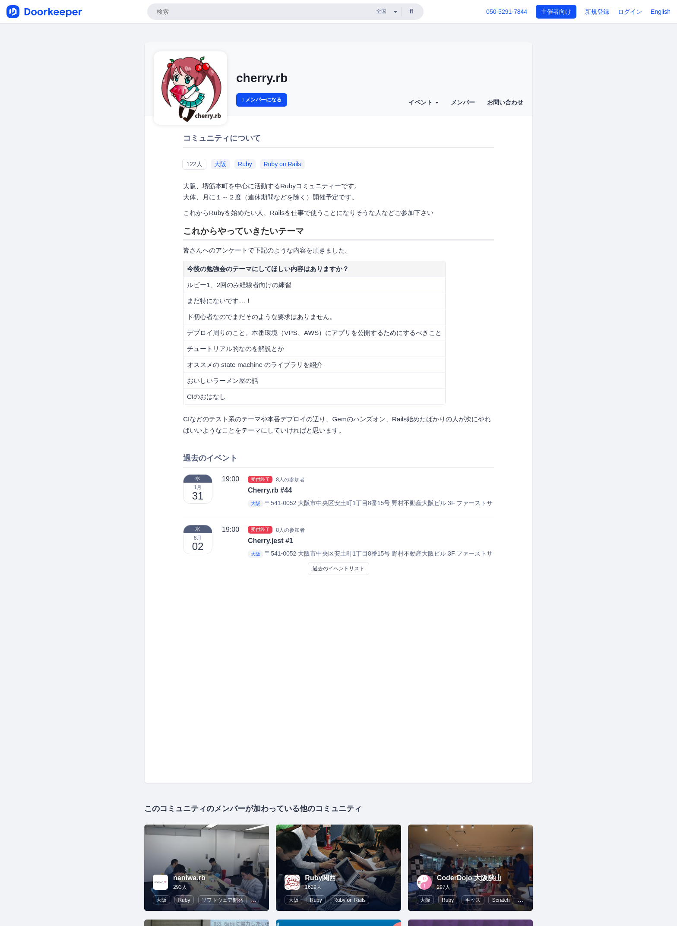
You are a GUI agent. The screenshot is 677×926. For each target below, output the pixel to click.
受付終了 (260, 479)
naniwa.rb (189, 878)
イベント (423, 102)
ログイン (630, 11)
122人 (194, 164)
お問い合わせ (505, 102)
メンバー (463, 102)
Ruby (245, 164)
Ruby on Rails (282, 164)
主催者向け (556, 11)
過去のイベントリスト (338, 569)
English (661, 11)
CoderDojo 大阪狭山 (469, 878)
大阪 (220, 164)
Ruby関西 (320, 878)
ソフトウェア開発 (222, 900)
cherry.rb (262, 78)
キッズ (473, 900)
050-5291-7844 (506, 11)
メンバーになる (262, 100)
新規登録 (597, 11)
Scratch (501, 900)
